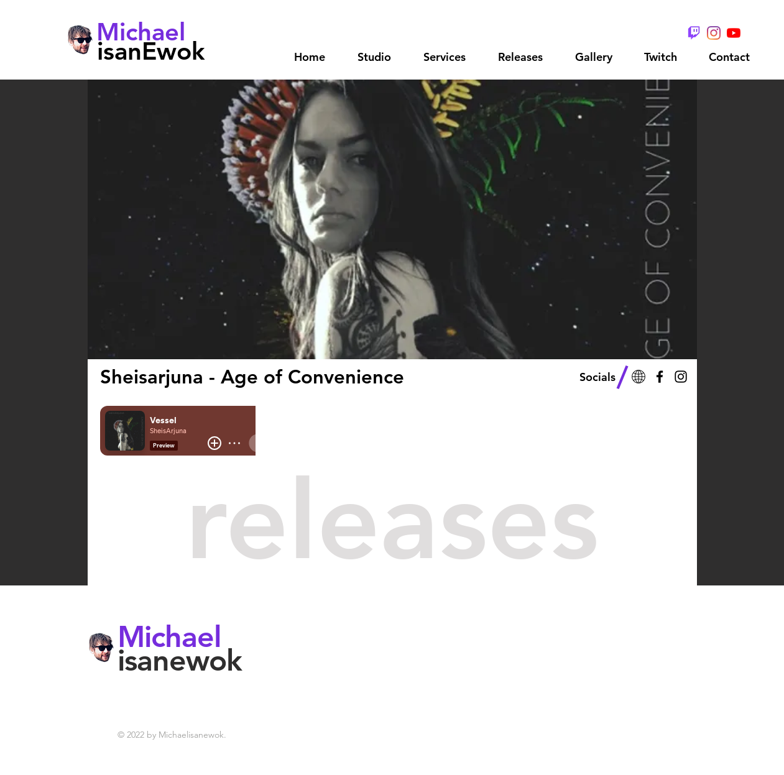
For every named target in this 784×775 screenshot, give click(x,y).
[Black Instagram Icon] (681, 377)
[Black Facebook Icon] (660, 377)
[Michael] (141, 31)
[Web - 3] (638, 377)
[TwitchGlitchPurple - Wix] (694, 33)
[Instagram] (714, 33)
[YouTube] (733, 33)
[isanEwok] (151, 50)
